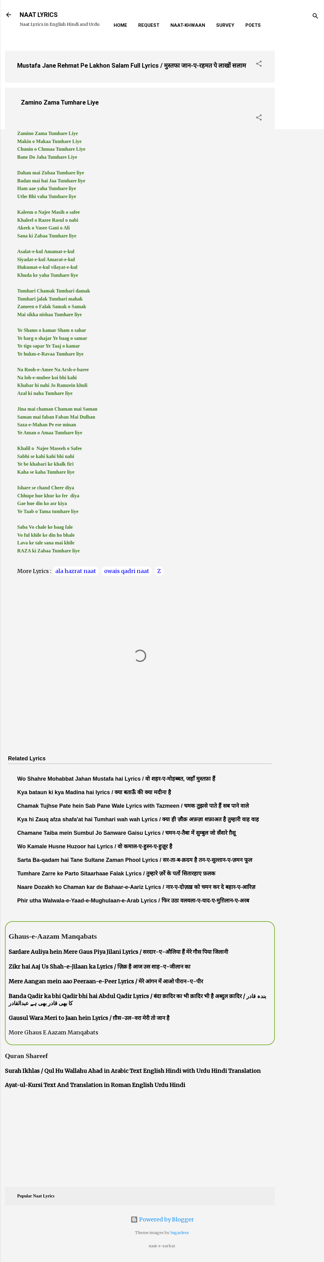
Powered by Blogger (162, 1219)
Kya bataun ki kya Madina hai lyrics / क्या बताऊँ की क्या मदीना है (94, 792)
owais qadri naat (126, 571)
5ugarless (179, 1232)
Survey (225, 25)
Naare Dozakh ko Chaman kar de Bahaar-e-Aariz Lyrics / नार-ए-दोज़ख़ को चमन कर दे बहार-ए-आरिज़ (136, 887)
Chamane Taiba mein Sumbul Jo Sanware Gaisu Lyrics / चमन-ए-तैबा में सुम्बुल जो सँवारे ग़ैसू (126, 833)
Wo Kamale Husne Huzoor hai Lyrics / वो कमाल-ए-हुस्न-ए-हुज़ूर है (94, 846)
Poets (253, 25)
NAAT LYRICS (39, 14)
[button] (259, 64)
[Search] (315, 16)
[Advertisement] (299, 138)
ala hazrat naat (75, 571)
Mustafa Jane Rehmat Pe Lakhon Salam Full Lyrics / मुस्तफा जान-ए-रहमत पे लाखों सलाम (131, 65)
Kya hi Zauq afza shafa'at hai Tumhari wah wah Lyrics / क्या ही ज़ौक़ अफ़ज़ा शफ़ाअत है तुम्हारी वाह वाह (138, 819)
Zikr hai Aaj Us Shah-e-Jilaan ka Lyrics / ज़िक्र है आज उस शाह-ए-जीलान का (99, 966)
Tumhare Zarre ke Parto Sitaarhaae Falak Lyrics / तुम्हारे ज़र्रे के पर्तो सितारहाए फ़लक (116, 873)
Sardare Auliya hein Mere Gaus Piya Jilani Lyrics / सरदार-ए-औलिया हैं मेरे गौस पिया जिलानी (118, 951)
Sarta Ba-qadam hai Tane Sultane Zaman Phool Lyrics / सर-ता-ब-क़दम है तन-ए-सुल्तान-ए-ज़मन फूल (134, 860)
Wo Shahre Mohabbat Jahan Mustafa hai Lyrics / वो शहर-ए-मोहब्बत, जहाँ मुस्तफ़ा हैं (116, 779)
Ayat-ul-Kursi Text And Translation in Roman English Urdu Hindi (95, 1085)
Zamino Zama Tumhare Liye (60, 102)
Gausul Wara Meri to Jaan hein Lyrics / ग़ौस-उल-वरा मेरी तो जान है (89, 1017)
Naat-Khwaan (187, 25)
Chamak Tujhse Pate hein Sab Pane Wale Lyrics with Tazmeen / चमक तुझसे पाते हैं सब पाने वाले (133, 806)
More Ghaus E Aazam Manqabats (53, 1032)
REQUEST (148, 25)
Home (120, 25)
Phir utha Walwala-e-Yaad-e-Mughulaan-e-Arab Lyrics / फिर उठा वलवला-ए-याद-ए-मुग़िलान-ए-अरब (133, 901)
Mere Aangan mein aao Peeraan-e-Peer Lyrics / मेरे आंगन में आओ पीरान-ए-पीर (106, 981)
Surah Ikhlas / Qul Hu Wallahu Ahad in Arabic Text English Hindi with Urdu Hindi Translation (133, 1070)
